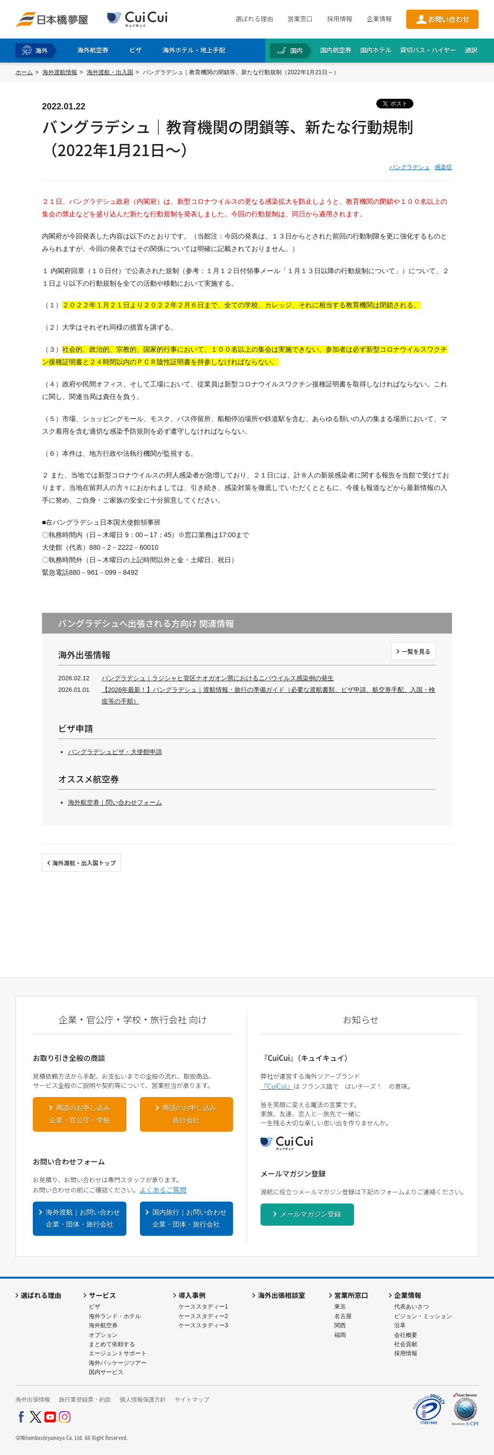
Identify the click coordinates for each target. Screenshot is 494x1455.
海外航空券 (103, 1325)
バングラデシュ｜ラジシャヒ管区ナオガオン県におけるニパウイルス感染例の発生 (218, 678)
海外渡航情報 (59, 72)
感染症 (443, 167)
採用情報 (339, 18)
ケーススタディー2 (203, 1316)
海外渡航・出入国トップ (84, 863)
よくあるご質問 (162, 1189)
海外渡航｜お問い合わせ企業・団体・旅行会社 (83, 1218)
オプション (103, 1335)
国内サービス (106, 1372)
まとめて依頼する (112, 1344)
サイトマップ (192, 1399)
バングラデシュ (409, 167)
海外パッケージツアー (118, 1363)
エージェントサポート (118, 1353)
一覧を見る (415, 651)
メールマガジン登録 (310, 1214)
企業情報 (379, 18)
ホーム (24, 72)
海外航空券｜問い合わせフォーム (115, 802)
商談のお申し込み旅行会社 (190, 1114)
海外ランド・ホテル (115, 1316)
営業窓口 (300, 18)
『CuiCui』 (277, 1086)
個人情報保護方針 (143, 1399)
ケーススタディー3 (203, 1325)
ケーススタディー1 (203, 1306)
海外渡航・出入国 (110, 72)
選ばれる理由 (254, 18)
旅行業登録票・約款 (85, 1399)
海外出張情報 (32, 1399)
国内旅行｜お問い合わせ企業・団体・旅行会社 (189, 1218)
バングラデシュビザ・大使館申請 (115, 751)
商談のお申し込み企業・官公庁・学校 (79, 1114)
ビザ (94, 1306)
